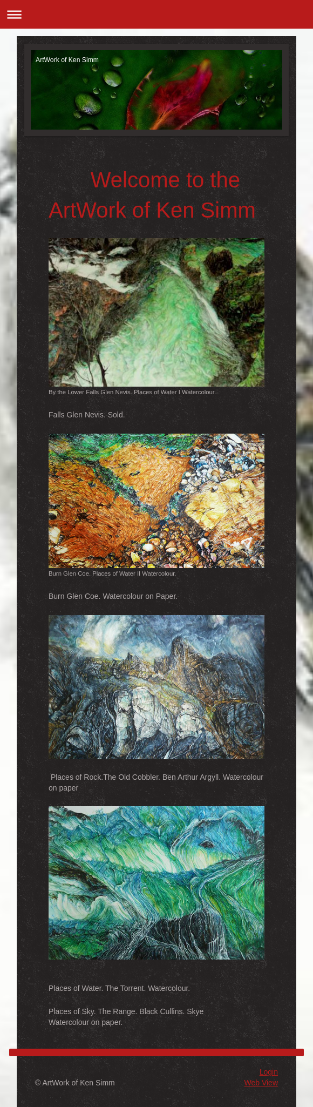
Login (269, 1072)
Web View (261, 1082)
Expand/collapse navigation (156, 14)
